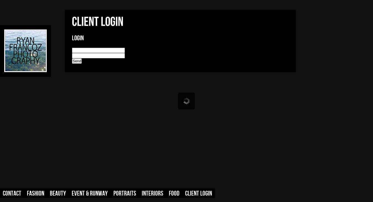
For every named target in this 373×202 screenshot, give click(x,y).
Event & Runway (90, 193)
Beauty (58, 193)
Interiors (152, 193)
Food (174, 193)
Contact (12, 193)
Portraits (124, 193)
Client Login (198, 193)
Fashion (35, 193)
